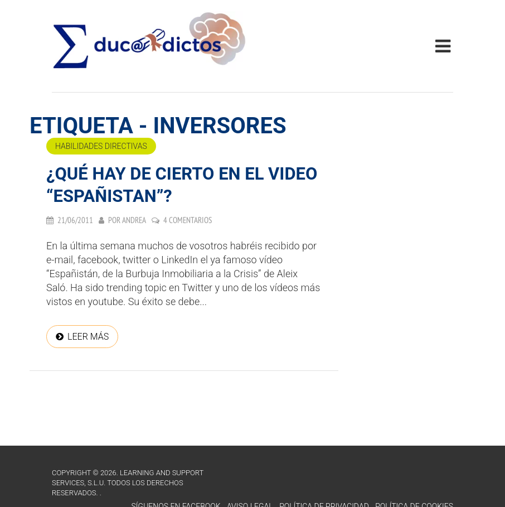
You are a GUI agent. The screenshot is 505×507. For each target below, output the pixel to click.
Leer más (88, 336)
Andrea (134, 220)
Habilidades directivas (101, 146)
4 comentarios (187, 220)
